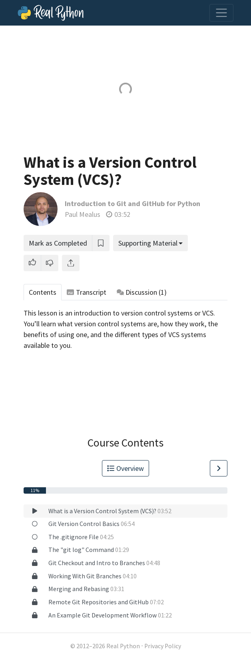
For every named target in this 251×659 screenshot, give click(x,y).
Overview (125, 468)
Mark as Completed (58, 243)
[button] (32, 263)
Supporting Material (147, 243)
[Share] (71, 263)
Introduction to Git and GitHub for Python (132, 203)
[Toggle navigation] (221, 13)
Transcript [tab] (86, 292)
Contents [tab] (42, 292)
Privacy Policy (162, 646)
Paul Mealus (82, 214)
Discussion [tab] (142, 292)
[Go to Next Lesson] (218, 468)
